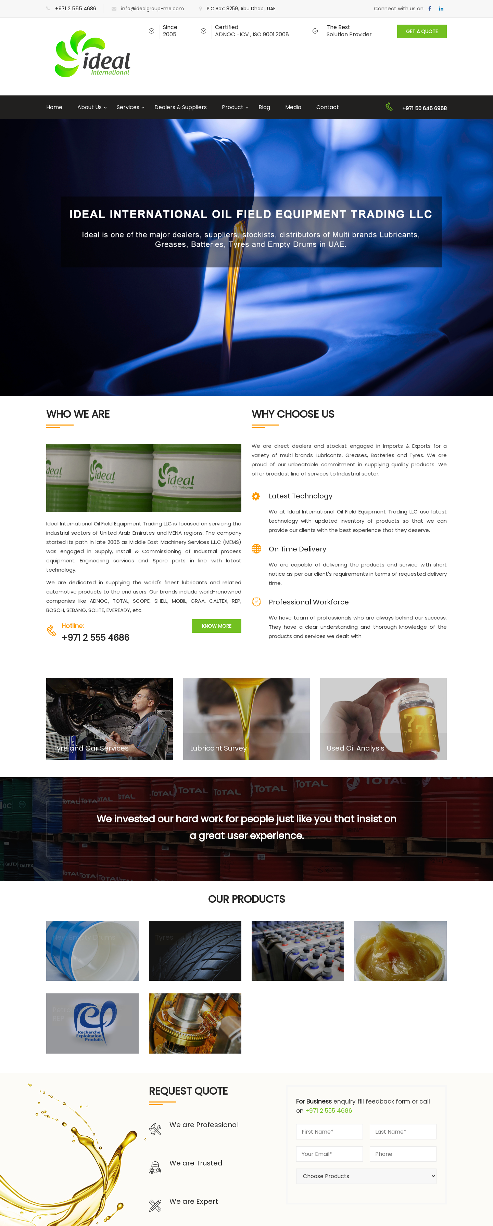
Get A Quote (422, 31)
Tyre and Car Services (91, 750)
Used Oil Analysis (355, 750)
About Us (89, 107)
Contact (327, 107)
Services (128, 107)
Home (54, 107)
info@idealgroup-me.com (152, 8)
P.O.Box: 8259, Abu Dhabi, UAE (241, 8)
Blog (264, 107)
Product (232, 107)
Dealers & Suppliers (180, 107)
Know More (216, 626)
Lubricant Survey (218, 750)
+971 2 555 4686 (75, 8)
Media (293, 107)
